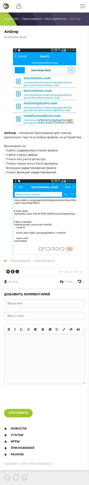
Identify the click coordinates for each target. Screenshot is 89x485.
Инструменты (45, 261)
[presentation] (35, 396)
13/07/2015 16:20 (15, 37)
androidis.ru (44, 464)
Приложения (20, 261)
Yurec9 (13, 282)
